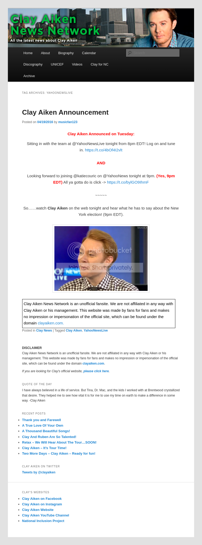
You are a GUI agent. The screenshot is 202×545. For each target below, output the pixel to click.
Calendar (89, 53)
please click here (96, 371)
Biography (66, 53)
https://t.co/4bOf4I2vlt (104, 150)
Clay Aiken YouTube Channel (45, 515)
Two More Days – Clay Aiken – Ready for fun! (58, 453)
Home (28, 53)
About (45, 53)
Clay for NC (99, 64)
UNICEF (57, 64)
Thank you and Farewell (41, 420)
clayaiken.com (93, 363)
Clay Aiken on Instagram (42, 504)
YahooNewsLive (96, 330)
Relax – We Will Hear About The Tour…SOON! (59, 442)
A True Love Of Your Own (42, 425)
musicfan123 (67, 122)
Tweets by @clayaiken (38, 472)
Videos (77, 64)
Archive (29, 76)
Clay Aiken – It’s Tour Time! (44, 448)
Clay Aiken (74, 330)
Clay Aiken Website (38, 510)
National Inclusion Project (43, 521)
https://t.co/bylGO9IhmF (128, 182)
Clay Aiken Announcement (65, 112)
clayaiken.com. (51, 323)
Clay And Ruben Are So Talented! (49, 437)
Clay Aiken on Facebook (42, 499)
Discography (33, 64)
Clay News (44, 330)
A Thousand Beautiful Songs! (46, 431)
